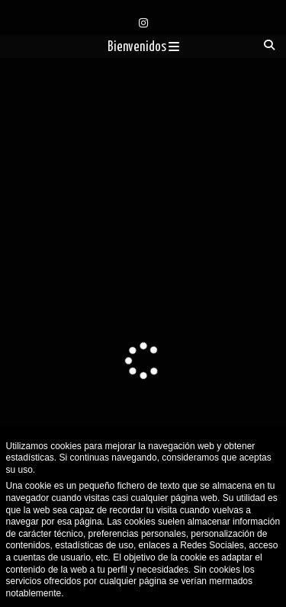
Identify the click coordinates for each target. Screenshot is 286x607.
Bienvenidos (143, 47)
